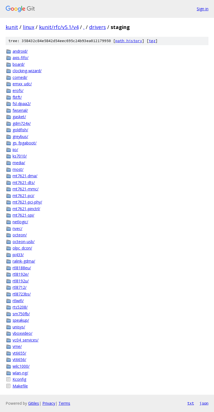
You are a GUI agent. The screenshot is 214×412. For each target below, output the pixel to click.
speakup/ (21, 320)
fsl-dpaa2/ (22, 103)
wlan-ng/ (20, 372)
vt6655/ (19, 353)
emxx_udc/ (22, 83)
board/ (19, 64)
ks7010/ (20, 156)
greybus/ (20, 136)
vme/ (17, 346)
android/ (20, 51)
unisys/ (19, 326)
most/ (18, 169)
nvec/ (17, 228)
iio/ (15, 149)
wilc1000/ (21, 366)
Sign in (202, 8)
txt (190, 403)
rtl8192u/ (21, 280)
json (204, 403)
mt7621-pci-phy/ (27, 202)
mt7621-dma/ (25, 175)
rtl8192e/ (21, 274)
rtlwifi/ (18, 300)
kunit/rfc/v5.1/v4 (59, 27)
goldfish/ (20, 129)
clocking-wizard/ (27, 70)
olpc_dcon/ (22, 248)
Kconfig (19, 379)
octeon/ (20, 234)
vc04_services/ (25, 340)
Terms (64, 403)
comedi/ (20, 77)
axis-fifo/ (20, 57)
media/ (19, 162)
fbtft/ (17, 97)
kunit (12, 27)
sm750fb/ (21, 313)
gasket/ (19, 116)
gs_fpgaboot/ (25, 143)
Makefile (20, 386)
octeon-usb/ (24, 241)
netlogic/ (20, 221)
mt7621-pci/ (23, 195)
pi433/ (18, 254)
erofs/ (18, 90)
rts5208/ (20, 307)
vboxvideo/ (22, 333)
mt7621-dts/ (24, 182)
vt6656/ (19, 359)
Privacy (48, 403)
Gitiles (33, 403)
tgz (152, 40)
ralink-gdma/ (24, 261)
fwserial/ (20, 110)
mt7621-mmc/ (25, 189)
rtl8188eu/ (22, 267)
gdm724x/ (22, 123)
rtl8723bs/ (22, 294)
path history (128, 40)
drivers (97, 27)
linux (28, 27)
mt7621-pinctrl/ (26, 208)
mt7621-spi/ (23, 215)
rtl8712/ (19, 287)
